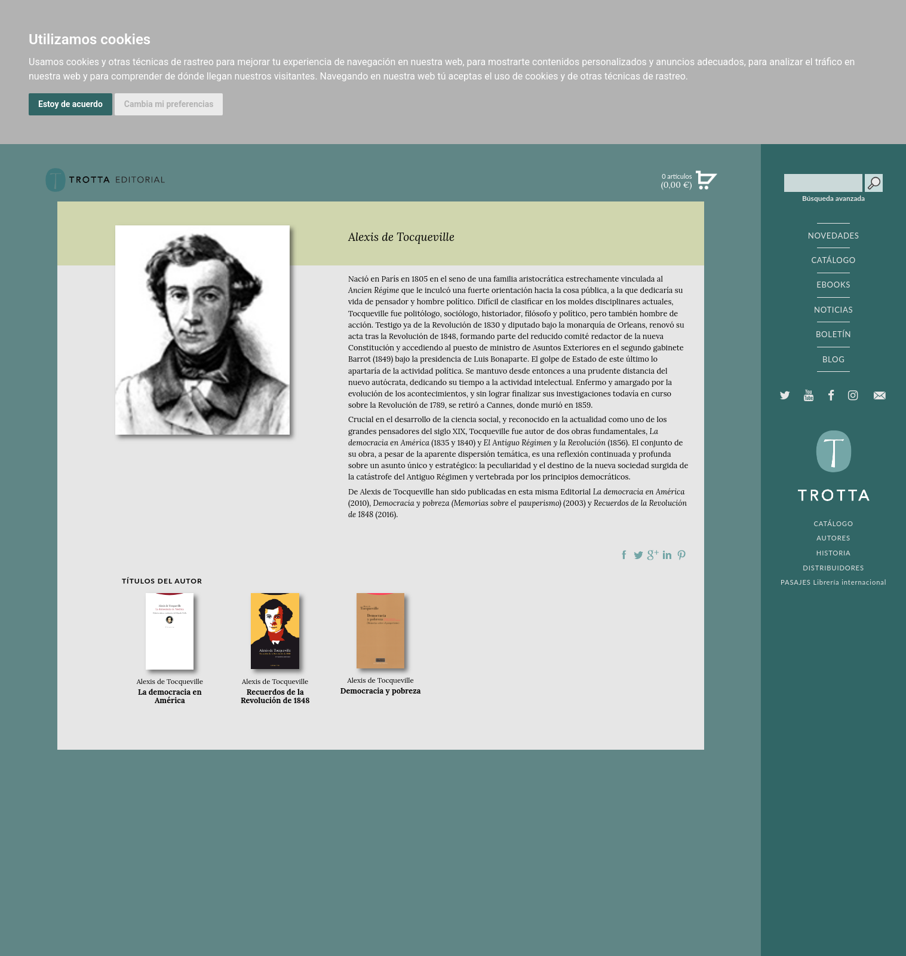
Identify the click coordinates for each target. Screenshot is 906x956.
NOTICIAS (833, 309)
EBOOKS (833, 284)
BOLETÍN (833, 334)
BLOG (833, 359)
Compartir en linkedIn (667, 555)
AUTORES (833, 538)
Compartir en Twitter (638, 555)
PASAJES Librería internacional (833, 582)
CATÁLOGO (833, 260)
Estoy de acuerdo (70, 104)
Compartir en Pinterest (681, 555)
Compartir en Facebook (624, 555)
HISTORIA (833, 553)
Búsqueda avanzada (833, 198)
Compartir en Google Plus (653, 555)
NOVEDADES (833, 235)
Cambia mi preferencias (169, 104)
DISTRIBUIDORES (833, 568)
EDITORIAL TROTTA (834, 468)
